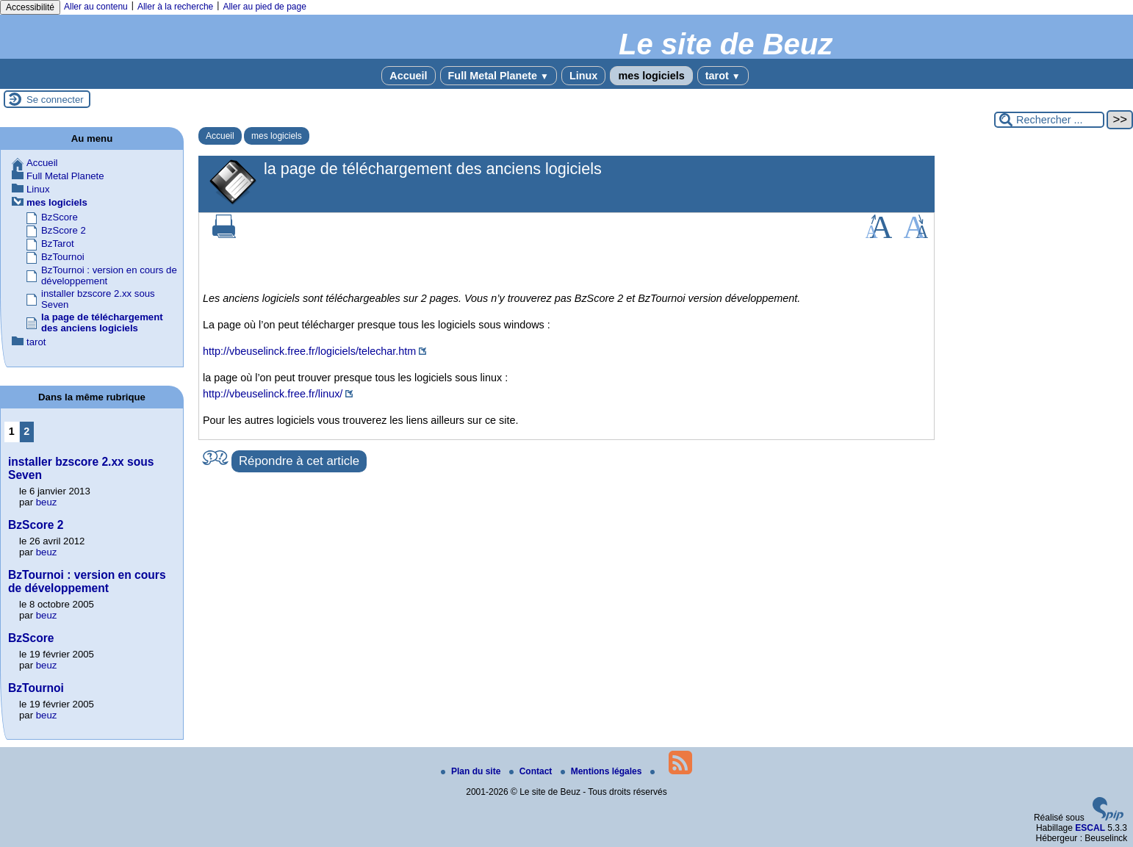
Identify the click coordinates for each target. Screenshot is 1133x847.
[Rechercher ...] (1049, 120)
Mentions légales (602, 771)
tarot (723, 76)
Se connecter (55, 99)
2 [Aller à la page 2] (26, 431)
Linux (583, 76)
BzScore (59, 217)
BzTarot (57, 243)
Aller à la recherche (175, 6)
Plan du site (472, 771)
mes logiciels (651, 76)
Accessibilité (30, 7)
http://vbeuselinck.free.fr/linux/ (272, 394)
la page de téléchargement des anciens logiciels (102, 322)
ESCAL (1090, 828)
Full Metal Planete (498, 76)
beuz (46, 502)
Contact (532, 771)
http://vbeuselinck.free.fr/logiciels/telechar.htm (309, 351)
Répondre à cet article (299, 461)
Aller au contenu (96, 6)
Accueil (408, 76)
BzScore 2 (63, 230)
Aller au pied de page (264, 6)
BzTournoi (62, 256)
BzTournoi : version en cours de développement (87, 581)
